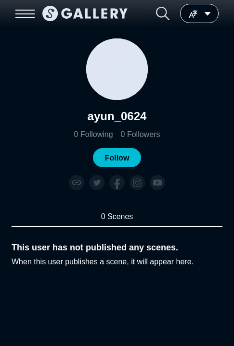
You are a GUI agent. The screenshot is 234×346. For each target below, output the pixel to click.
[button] (162, 13)
